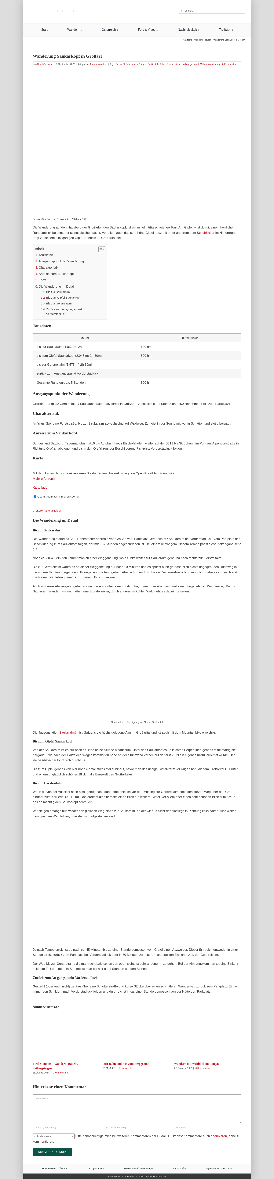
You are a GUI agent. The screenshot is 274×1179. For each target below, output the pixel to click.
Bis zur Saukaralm (58, 291)
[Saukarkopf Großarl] (137, 142)
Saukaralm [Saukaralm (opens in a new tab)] (67, 732)
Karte (42, 280)
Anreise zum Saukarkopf (56, 274)
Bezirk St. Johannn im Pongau (131, 64)
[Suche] (181, 10)
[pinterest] (62, 10)
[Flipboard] (67, 10)
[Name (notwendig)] (67, 1127)
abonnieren (219, 1136)
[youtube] (57, 10)
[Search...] (212, 10)
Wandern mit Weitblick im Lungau (197, 1063)
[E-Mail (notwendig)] (137, 1127)
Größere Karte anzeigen (47, 510)
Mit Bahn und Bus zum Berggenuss (126, 1063)
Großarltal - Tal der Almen (161, 64)
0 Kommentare (229, 64)
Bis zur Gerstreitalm (59, 303)
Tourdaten (46, 255)
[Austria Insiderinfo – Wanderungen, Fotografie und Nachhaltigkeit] (137, 3)
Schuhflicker (205, 233)
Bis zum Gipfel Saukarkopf (63, 297)
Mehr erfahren (43, 478)
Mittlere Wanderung (210, 64)
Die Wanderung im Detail (56, 286)
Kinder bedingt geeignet (187, 64)
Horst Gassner (44, 64)
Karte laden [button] (41, 487)
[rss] (73, 10)
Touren (93, 64)
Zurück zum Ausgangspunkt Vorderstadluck (64, 311)
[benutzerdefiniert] (51, 10)
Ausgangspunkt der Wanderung (61, 261)
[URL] (207, 1127)
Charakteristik (48, 267)
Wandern (102, 64)
